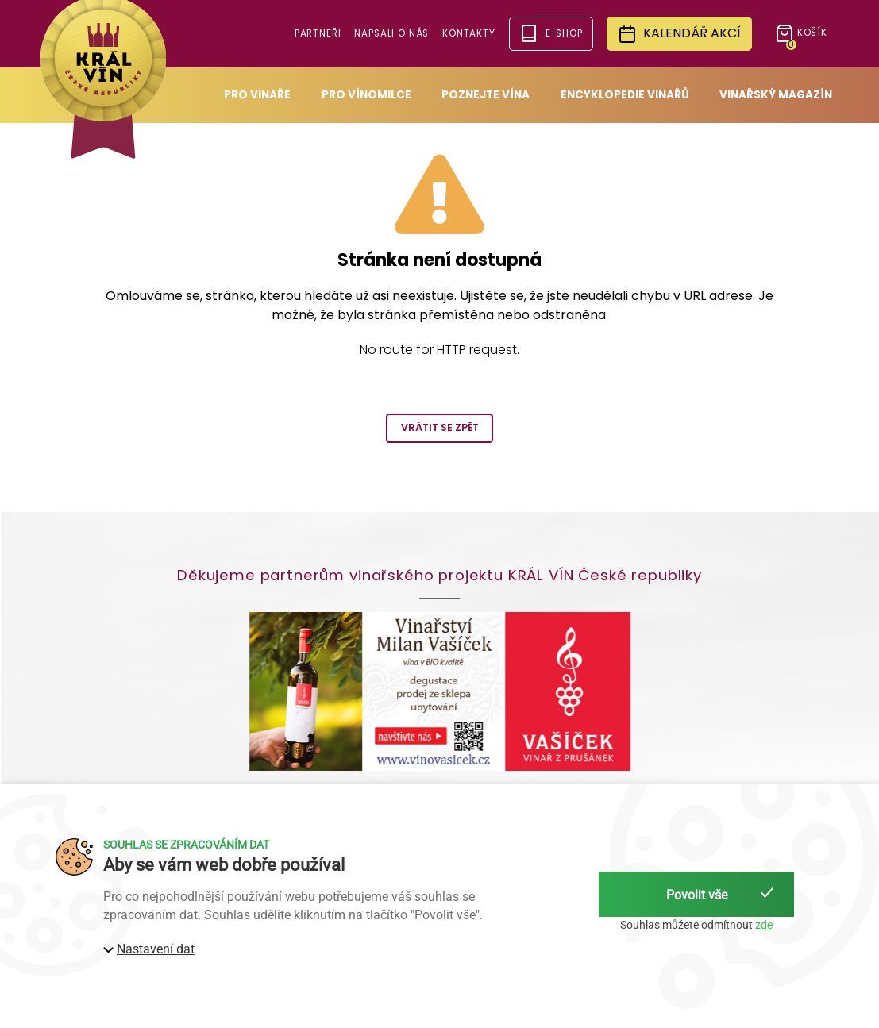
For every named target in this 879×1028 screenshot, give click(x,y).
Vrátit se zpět (440, 427)
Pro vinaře (257, 94)
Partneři (318, 33)
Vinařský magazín (775, 94)
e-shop (550, 33)
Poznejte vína (485, 94)
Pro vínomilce (366, 94)
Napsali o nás (391, 33)
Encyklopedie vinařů (625, 94)
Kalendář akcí (679, 34)
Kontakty (468, 33)
